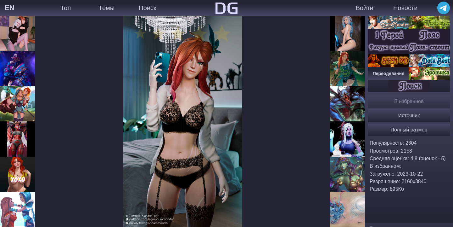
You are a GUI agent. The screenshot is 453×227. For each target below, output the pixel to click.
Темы (107, 7)
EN (9, 8)
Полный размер (409, 129)
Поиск (147, 7)
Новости (405, 7)
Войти (364, 7)
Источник (409, 115)
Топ (66, 7)
